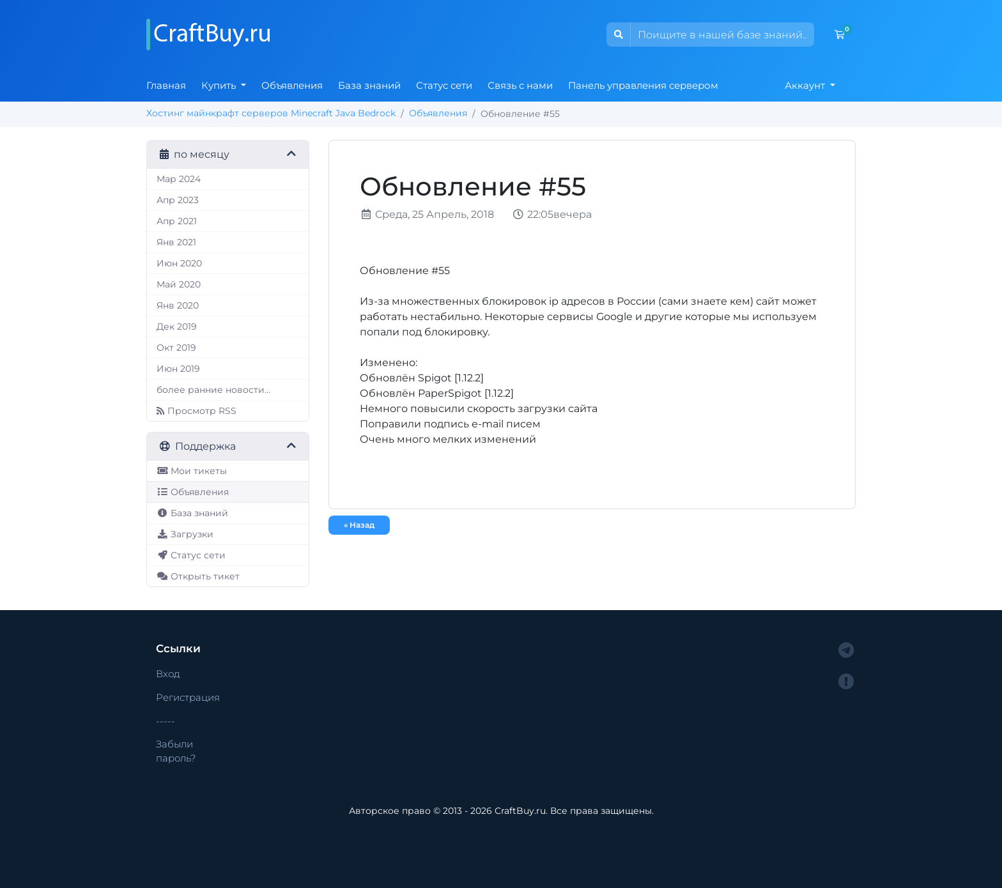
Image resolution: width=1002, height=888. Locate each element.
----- (165, 721)
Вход (168, 674)
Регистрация (188, 697)
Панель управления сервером (643, 85)
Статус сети (444, 85)
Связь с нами (520, 85)
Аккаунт (806, 85)
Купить (219, 85)
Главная (166, 85)
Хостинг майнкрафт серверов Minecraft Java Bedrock (271, 113)
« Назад (359, 525)
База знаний (369, 85)
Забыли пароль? (176, 751)
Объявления (292, 85)
